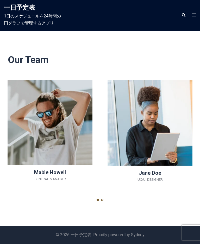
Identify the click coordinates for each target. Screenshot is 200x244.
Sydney (138, 234)
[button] (183, 15)
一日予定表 (19, 7)
